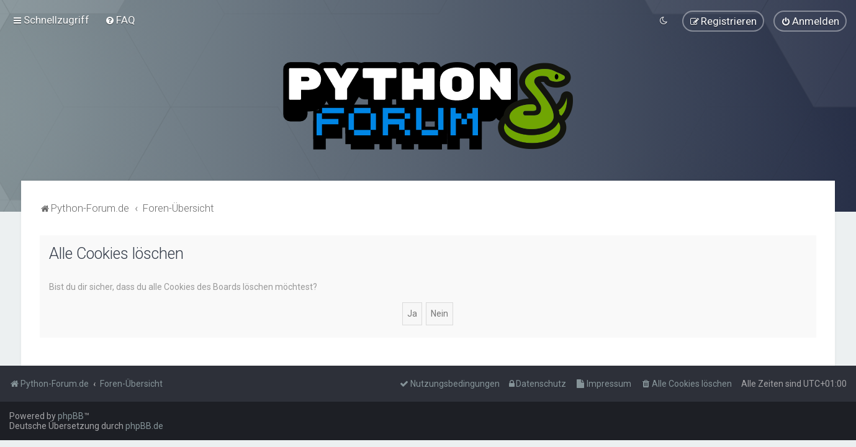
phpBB (71, 416)
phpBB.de (144, 426)
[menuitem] (120, 20)
